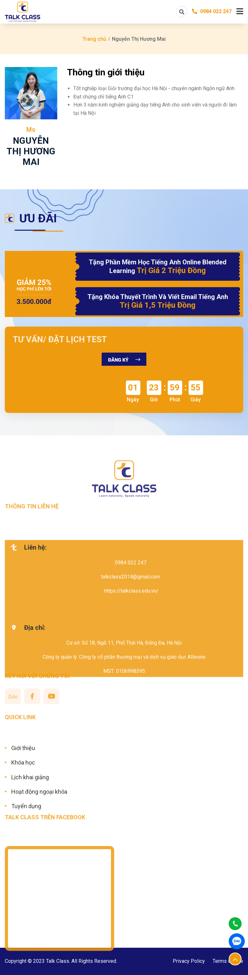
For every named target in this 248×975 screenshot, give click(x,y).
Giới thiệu (23, 772)
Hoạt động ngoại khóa (39, 816)
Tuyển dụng (26, 830)
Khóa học (23, 786)
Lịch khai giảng (30, 801)
